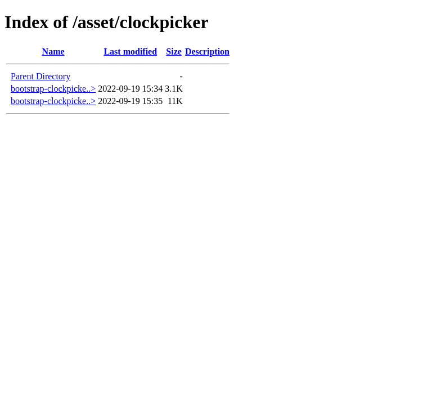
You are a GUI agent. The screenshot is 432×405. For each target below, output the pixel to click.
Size (174, 51)
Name (53, 51)
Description (207, 51)
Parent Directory (40, 76)
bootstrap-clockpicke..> (53, 88)
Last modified (130, 51)
